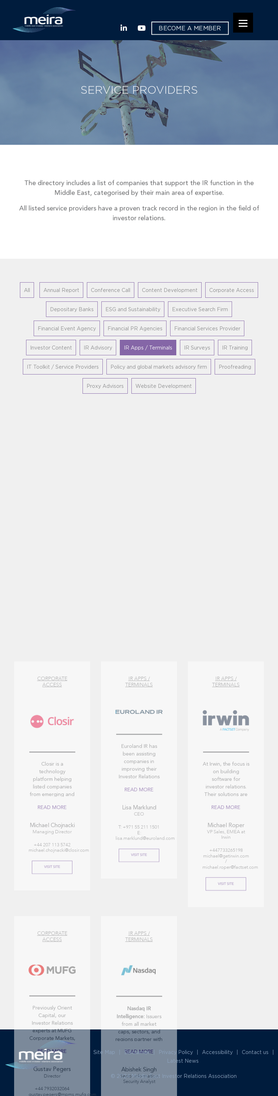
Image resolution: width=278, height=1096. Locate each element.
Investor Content (51, 347)
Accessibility (217, 1052)
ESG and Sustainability (132, 309)
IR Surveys (197, 347)
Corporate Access (231, 290)
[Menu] (243, 23)
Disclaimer (136, 1052)
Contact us (255, 1052)
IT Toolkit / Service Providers (63, 366)
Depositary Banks (72, 309)
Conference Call (110, 290)
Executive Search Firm (200, 309)
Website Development (163, 386)
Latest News (183, 1060)
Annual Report (61, 290)
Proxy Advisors (105, 386)
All (27, 290)
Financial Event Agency (67, 328)
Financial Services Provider (207, 328)
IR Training (235, 347)
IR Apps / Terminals (148, 347)
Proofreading (235, 366)
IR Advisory (98, 347)
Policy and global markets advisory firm (158, 366)
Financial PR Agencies (135, 328)
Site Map (104, 1052)
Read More (52, 910)
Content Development (170, 290)
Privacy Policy (176, 1052)
